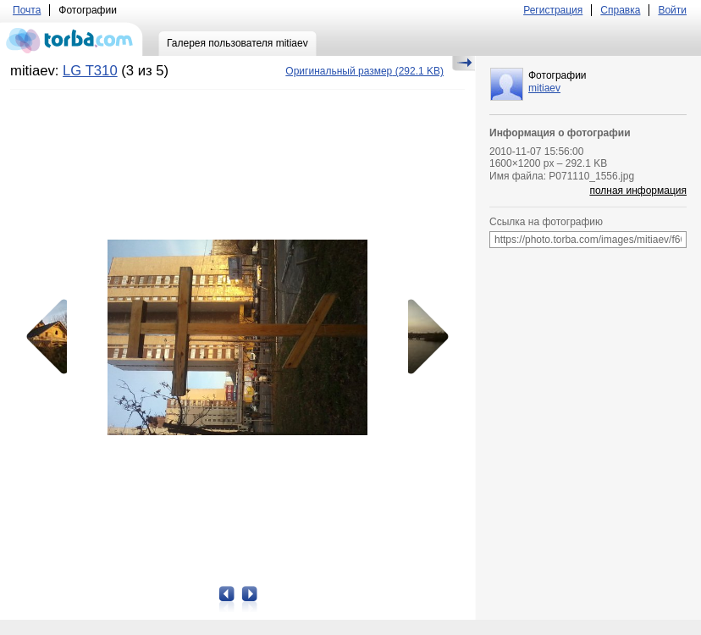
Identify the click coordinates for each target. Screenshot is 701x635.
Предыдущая (52, 337)
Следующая (422, 337)
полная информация (638, 190)
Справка (620, 10)
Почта (27, 10)
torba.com (71, 39)
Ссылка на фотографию (546, 222)
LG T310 (90, 71)
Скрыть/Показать (463, 63)
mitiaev (544, 88)
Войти (672, 10)
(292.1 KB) (364, 71)
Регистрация (552, 10)
